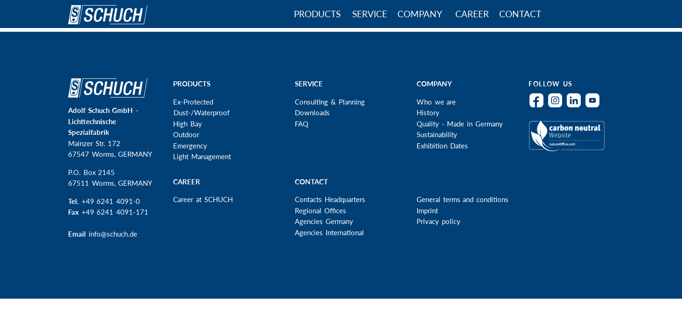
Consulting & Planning (329, 102)
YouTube (594, 106)
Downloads (312, 112)
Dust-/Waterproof (202, 112)
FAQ (301, 123)
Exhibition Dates (442, 145)
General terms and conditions (462, 199)
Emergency (190, 145)
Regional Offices (320, 210)
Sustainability (437, 134)
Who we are (436, 102)
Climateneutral (569, 141)
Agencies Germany (324, 221)
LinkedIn (576, 106)
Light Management (202, 156)
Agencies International (329, 232)
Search (574, 15)
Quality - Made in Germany (460, 123)
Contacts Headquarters (330, 199)
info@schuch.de (113, 234)
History (428, 112)
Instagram (557, 106)
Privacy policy (438, 221)
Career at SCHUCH (202, 199)
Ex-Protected (193, 102)
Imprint (427, 210)
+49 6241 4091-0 (111, 201)
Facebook (538, 106)
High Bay (187, 123)
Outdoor (186, 134)
